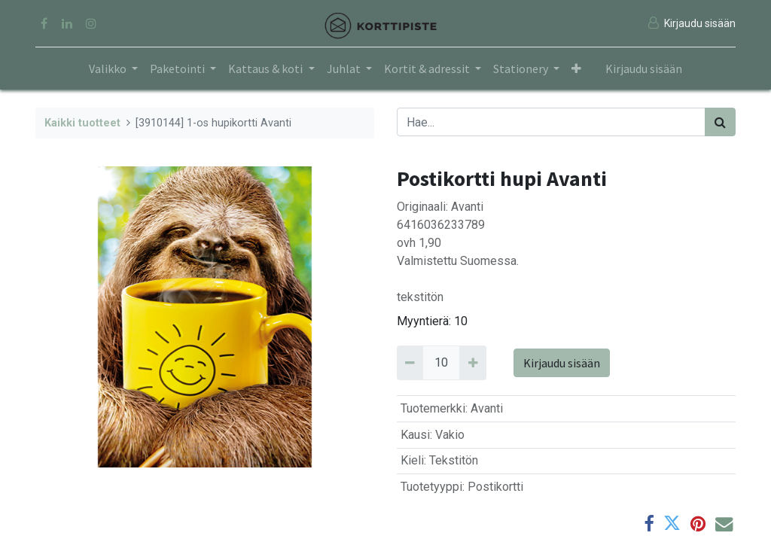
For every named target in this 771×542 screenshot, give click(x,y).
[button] (576, 68)
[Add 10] (472, 363)
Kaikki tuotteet (82, 123)
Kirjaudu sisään (643, 68)
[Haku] (720, 122)
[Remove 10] (410, 363)
